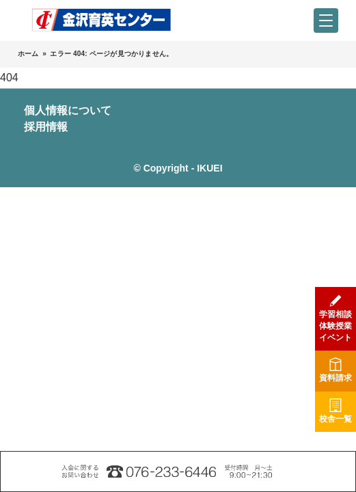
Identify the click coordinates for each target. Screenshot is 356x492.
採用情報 (46, 127)
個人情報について (67, 110)
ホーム (28, 53)
